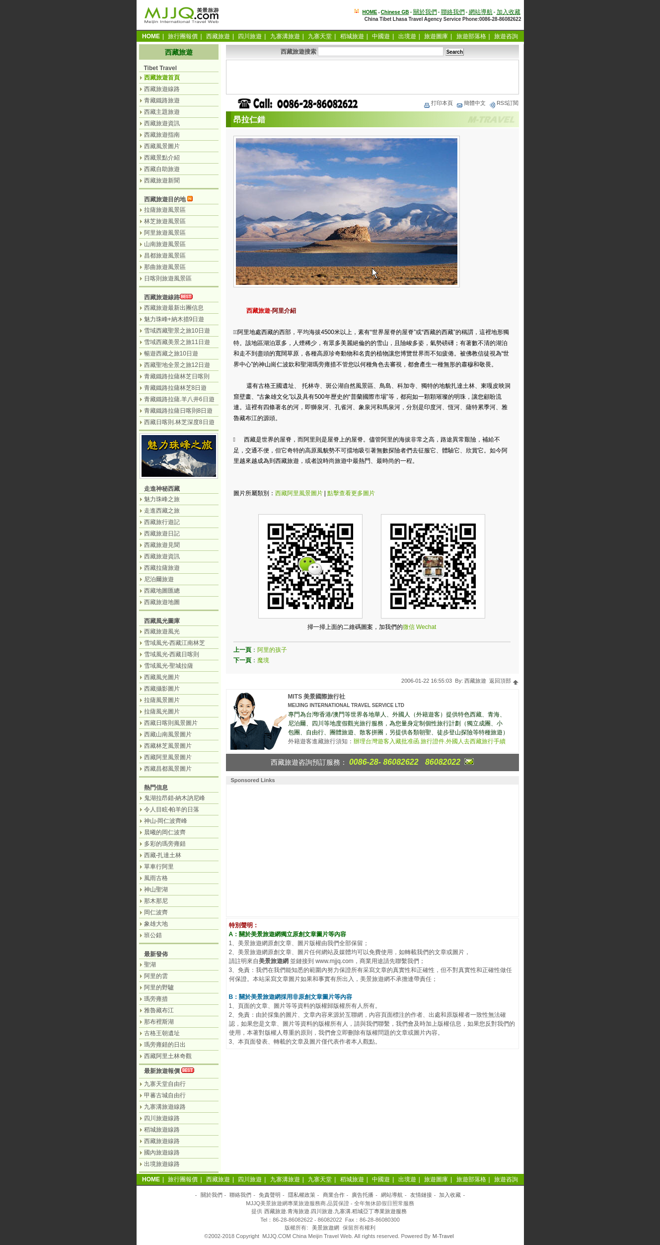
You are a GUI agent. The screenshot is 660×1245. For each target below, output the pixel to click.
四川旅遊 (250, 36)
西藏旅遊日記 (162, 533)
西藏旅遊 (218, 36)
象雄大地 (156, 923)
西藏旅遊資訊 (162, 123)
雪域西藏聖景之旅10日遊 (177, 330)
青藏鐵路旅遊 (162, 100)
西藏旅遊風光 (162, 631)
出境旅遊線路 (162, 1163)
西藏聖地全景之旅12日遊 (177, 364)
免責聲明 (270, 1195)
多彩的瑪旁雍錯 (165, 843)
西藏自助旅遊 (162, 169)
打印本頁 (438, 103)
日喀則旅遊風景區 (168, 278)
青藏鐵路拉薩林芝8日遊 (175, 387)
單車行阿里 (159, 866)
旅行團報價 (183, 36)
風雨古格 (156, 878)
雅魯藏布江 (159, 1010)
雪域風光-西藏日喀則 (172, 654)
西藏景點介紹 (162, 157)
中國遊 (381, 36)
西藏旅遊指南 (162, 134)
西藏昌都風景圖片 (168, 768)
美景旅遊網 (325, 1228)
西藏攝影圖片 (162, 688)
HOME (369, 12)
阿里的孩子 (272, 649)
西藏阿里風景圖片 (299, 493)
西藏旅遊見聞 (162, 544)
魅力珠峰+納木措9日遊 (174, 319)
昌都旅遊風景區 (165, 255)
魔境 (263, 660)
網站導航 (481, 11)
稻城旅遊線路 (162, 1129)
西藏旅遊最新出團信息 (174, 307)
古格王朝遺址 (162, 1033)
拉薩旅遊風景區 (165, 209)
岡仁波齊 (156, 912)
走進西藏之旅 (162, 510)
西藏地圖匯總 (162, 590)
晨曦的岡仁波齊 (165, 832)
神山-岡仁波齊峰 (166, 820)
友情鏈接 (421, 1195)
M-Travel (443, 1236)
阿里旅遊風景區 (165, 232)
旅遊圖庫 (436, 36)
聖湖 (150, 964)
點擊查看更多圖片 (351, 493)
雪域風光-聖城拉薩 (169, 665)
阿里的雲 (156, 976)
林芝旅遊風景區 (165, 221)
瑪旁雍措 (156, 998)
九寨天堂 (320, 36)
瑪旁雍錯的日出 (165, 1044)
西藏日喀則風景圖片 (171, 722)
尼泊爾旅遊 (159, 579)
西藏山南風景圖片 (168, 734)
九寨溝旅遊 (285, 36)
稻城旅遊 (352, 36)
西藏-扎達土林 (163, 855)
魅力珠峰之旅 (162, 499)
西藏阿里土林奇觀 (168, 1056)
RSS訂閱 (504, 103)
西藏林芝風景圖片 (168, 745)
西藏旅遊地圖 (162, 602)
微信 (409, 626)
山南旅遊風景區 (165, 244)
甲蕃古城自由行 (165, 1095)
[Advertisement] (372, 77)
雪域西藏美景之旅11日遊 (177, 342)
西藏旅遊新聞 (162, 180)
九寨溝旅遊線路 (165, 1106)
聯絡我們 (453, 11)
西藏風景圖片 (162, 146)
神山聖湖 (156, 889)
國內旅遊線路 (162, 1152)
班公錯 (153, 935)
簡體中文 (471, 103)
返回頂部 (503, 681)
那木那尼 (156, 900)
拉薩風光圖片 (162, 711)
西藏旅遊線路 (162, 89)
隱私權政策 (301, 1195)
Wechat (426, 626)
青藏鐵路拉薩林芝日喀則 (177, 376)
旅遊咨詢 (506, 36)
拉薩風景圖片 (162, 700)
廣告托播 (362, 1195)
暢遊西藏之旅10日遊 (171, 353)
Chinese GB (395, 12)
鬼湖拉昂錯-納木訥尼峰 (175, 798)
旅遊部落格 (471, 36)
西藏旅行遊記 (162, 522)
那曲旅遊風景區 (165, 267)
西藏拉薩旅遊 (162, 567)
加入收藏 (508, 11)
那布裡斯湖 (159, 1021)
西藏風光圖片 (162, 677)
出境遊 (407, 36)
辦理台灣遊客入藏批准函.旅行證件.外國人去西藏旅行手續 (430, 741)
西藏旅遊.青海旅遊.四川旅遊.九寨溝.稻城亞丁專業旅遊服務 (335, 1211)
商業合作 (334, 1195)
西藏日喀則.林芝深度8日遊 (179, 422)
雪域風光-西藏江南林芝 (175, 642)
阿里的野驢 (159, 987)
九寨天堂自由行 (165, 1083)
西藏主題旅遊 (162, 111)
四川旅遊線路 (162, 1118)
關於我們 (425, 11)
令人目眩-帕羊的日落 (172, 809)
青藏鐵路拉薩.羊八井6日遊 (179, 399)
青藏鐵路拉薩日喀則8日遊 (178, 410)
